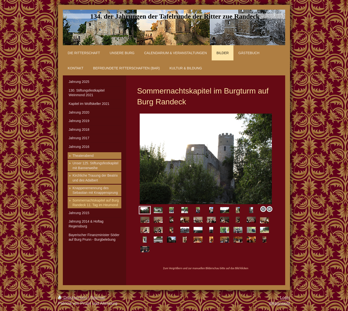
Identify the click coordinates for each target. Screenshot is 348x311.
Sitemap (97, 297)
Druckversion (73, 297)
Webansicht (279, 303)
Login (285, 297)
